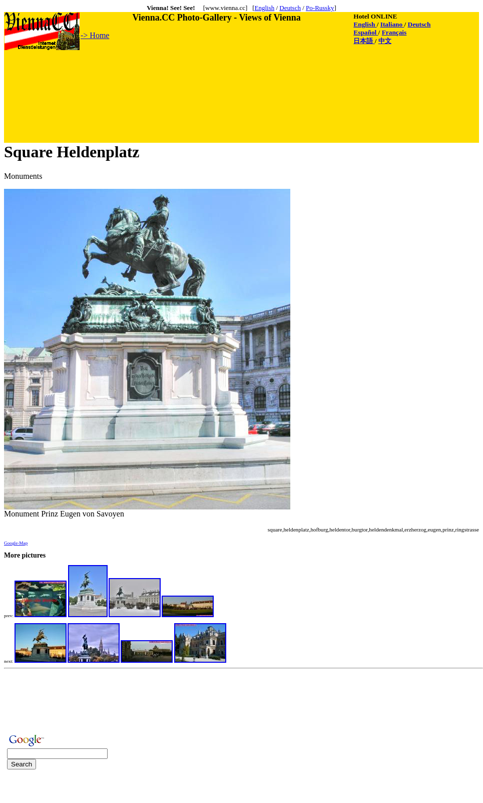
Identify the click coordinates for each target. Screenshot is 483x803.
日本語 (363, 41)
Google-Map (16, 543)
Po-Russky (320, 8)
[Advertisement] (187, 73)
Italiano (392, 24)
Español (365, 32)
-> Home (95, 35)
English (264, 8)
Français (394, 32)
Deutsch (290, 8)
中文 (384, 41)
